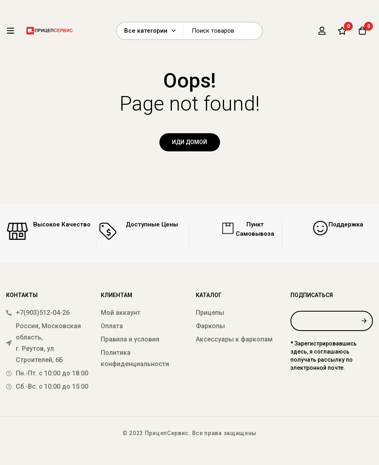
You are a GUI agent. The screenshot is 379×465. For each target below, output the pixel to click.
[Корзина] (362, 30)
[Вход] (322, 30)
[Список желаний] (342, 30)
